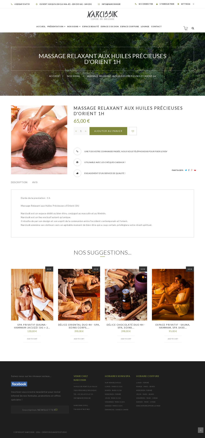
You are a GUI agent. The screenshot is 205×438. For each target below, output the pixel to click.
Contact (156, 26)
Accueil (41, 26)
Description (19, 182)
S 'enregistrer (165, 4)
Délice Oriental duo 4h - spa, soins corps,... (79, 326)
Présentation (55, 26)
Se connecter (144, 4)
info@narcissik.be (109, 4)
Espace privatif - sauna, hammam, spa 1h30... (173, 326)
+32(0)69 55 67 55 (20, 4)
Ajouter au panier (108, 131)
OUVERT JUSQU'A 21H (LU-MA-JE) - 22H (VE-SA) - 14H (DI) (64, 4)
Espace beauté (90, 26)
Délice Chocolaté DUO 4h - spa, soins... (126, 326)
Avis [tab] (35, 182)
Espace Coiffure (129, 26)
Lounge (145, 26)
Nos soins (72, 26)
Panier (185, 28)
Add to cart (32, 339)
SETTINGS (184, 4)
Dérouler (200, 430)
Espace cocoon (110, 26)
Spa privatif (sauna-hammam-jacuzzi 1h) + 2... (32, 326)
